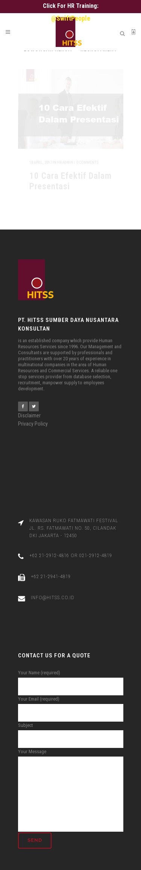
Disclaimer (29, 411)
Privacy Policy (33, 419)
